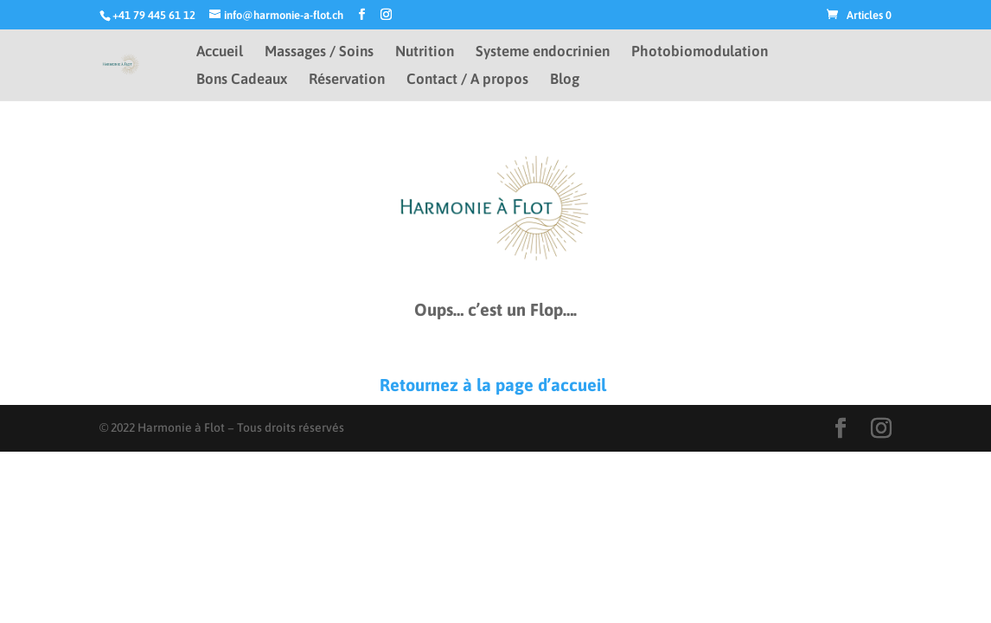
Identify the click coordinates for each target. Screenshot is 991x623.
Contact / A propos (467, 80)
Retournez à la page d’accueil (495, 385)
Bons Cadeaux (241, 80)
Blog (564, 80)
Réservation (347, 80)
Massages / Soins (319, 52)
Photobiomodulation (699, 52)
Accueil (219, 52)
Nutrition (424, 52)
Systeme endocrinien (543, 52)
